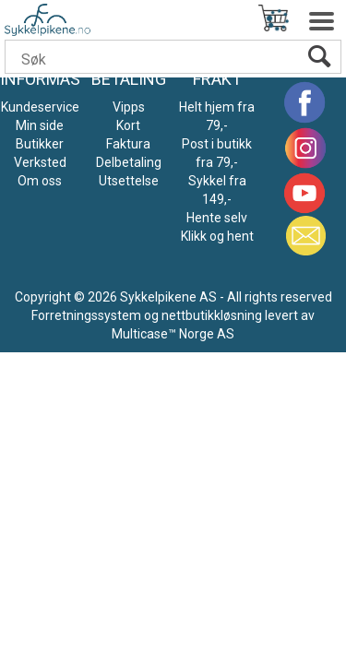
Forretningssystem (86, 315)
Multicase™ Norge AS (173, 333)
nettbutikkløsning (211, 315)
